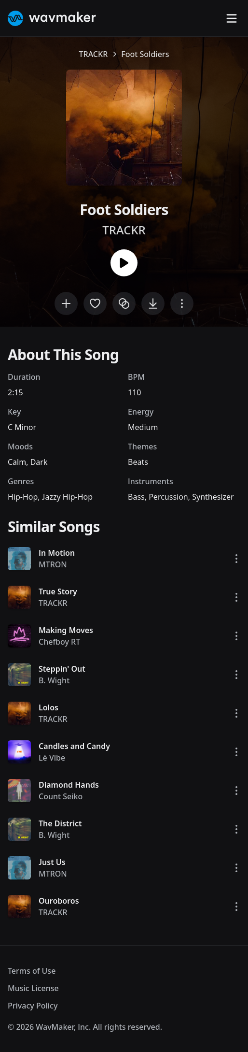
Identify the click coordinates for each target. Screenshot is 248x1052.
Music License (33, 988)
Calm (17, 462)
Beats (138, 462)
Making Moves (66, 630)
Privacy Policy (32, 1005)
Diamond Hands (69, 784)
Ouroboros (59, 900)
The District (60, 823)
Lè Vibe (52, 757)
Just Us (52, 862)
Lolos (48, 707)
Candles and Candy (74, 746)
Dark (39, 462)
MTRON (53, 564)
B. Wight (54, 680)
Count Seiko (61, 796)
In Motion (57, 553)
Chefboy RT (59, 641)
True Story (58, 591)
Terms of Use (31, 971)
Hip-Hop (23, 496)
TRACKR (93, 54)
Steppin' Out (62, 668)
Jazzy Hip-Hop (67, 496)
